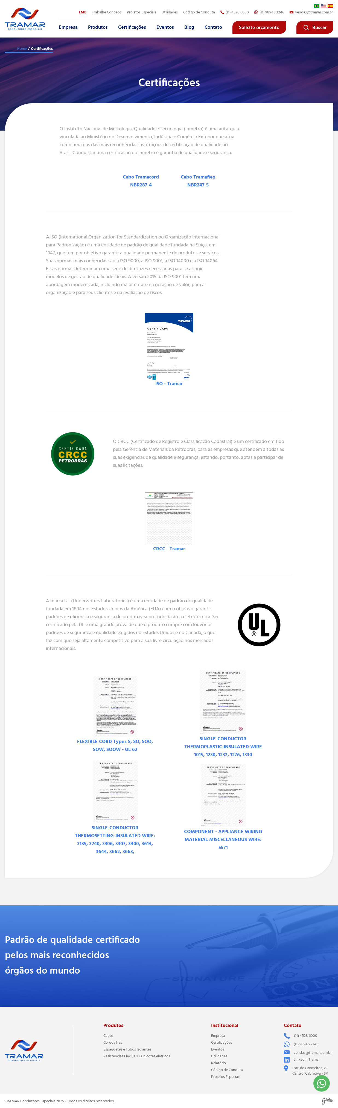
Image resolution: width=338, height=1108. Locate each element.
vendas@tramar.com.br (311, 12)
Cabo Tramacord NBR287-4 (141, 181)
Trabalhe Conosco (106, 12)
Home (22, 48)
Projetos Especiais (141, 12)
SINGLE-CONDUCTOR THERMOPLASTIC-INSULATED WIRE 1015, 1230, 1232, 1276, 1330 (223, 747)
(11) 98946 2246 (269, 12)
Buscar (315, 27)
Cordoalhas (112, 1042)
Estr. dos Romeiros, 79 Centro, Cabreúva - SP (306, 1070)
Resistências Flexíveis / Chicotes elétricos (136, 1056)
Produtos (98, 27)
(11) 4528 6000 (234, 12)
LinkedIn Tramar (302, 1060)
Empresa (68, 27)
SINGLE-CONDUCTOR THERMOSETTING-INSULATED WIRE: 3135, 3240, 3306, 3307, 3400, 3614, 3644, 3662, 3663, (115, 840)
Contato (213, 27)
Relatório (218, 1063)
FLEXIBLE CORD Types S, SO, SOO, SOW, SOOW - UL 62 (115, 745)
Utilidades (170, 12)
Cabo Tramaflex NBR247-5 (198, 181)
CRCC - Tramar (169, 549)
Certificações (132, 27)
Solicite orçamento (259, 27)
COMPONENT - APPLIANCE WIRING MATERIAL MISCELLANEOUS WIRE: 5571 (223, 839)
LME (82, 12)
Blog (189, 27)
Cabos (108, 1035)
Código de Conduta (199, 12)
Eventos (165, 27)
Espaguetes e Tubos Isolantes (127, 1049)
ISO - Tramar (169, 384)
